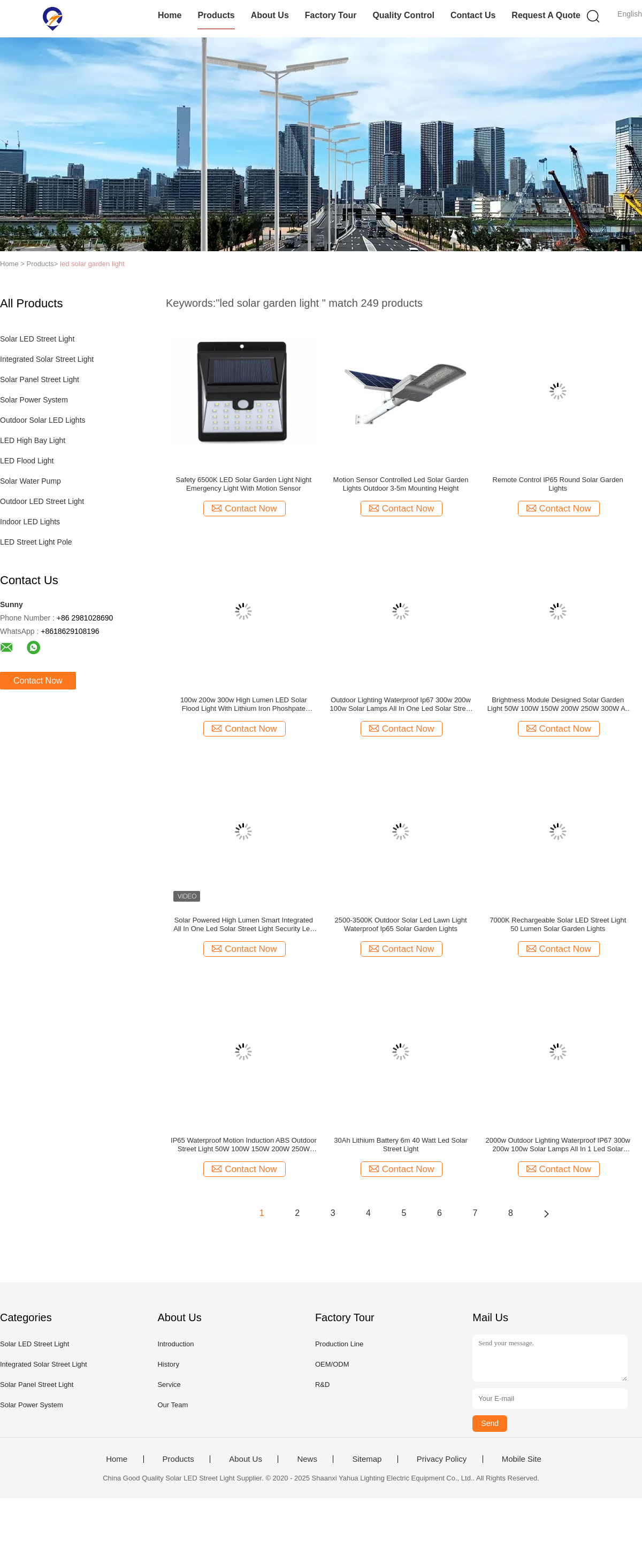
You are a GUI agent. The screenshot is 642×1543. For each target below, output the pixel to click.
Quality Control (403, 15)
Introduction (175, 1344)
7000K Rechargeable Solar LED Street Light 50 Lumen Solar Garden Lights (558, 924)
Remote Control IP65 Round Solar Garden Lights (558, 484)
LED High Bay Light (32, 440)
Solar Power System (34, 400)
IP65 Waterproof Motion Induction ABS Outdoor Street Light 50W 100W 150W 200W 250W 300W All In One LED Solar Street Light (244, 1144)
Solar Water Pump (30, 481)
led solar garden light (92, 264)
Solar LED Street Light (37, 339)
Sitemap (366, 1459)
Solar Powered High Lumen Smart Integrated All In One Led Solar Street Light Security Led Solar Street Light (243, 924)
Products (215, 15)
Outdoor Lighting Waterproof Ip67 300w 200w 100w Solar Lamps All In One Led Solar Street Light (400, 704)
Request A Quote (545, 15)
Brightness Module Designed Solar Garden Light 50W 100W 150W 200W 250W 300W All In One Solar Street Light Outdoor (558, 704)
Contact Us (472, 15)
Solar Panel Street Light (39, 379)
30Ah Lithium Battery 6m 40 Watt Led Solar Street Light (401, 1144)
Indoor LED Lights (30, 521)
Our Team (172, 1405)
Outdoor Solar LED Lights (43, 420)
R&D (322, 1385)
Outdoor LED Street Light (42, 501)
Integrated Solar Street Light (47, 359)
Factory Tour (331, 15)
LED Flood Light (27, 460)
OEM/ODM (332, 1364)
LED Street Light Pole (36, 542)
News (307, 1459)
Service (168, 1385)
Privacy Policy (442, 1459)
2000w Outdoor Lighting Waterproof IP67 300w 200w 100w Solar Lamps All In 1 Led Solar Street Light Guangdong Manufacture (557, 1144)
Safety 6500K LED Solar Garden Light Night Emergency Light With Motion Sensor (244, 484)
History (168, 1364)
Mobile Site (521, 1459)
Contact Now (38, 680)
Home (169, 15)
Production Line (339, 1344)
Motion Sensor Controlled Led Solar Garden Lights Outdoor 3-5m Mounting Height (401, 484)
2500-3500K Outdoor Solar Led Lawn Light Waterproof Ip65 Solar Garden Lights (400, 924)
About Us (270, 15)
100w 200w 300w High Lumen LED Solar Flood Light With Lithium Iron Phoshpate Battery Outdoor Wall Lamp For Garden (243, 704)
